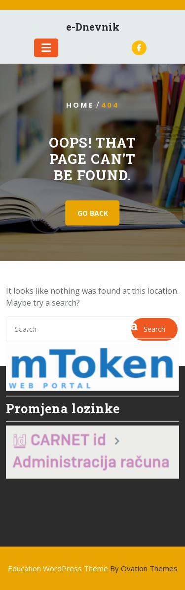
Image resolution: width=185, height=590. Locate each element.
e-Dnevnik (92, 26)
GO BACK (92, 213)
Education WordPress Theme (93, 568)
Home (80, 105)
